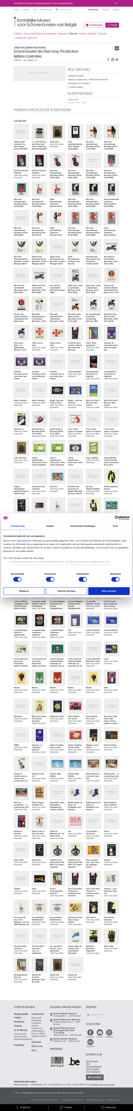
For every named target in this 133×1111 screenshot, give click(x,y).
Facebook (90, 1037)
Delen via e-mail (117, 59)
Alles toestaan (109, 591)
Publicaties (36, 1020)
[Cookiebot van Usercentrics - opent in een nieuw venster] (117, 518)
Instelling (92, 33)
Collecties (73, 33)
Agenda (62, 33)
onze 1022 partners (21, 540)
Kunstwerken (117, 48)
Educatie (102, 33)
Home (16, 9)
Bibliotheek (37, 1018)
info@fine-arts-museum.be (102, 1084)
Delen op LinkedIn (112, 59)
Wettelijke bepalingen (95, 1100)
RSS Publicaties (93, 1072)
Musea (82, 33)
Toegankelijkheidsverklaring (73, 1100)
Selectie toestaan (67, 591)
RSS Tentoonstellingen (94, 1065)
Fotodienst (36, 1023)
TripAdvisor (90, 1046)
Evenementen (46, 9)
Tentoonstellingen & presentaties (40, 33)
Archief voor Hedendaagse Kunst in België (38, 1031)
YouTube (99, 1037)
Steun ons (37, 1046)
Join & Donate (96, 25)
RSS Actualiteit (92, 1069)
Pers (35, 9)
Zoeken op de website (57, 9)
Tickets (114, 25)
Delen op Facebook (108, 59)
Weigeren (24, 591)
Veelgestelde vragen (21, 1016)
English (116, 9)
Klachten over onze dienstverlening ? (45, 1100)
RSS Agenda (92, 1061)
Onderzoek (21, 38)
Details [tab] (50, 526)
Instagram (109, 1037)
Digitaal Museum (39, 1036)
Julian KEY (77, 101)
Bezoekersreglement (23, 1039)
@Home (32, 38)
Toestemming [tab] (17, 526)
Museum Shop (20, 1036)
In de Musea (20, 1030)
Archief (35, 1026)
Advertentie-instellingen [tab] (82, 526)
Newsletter (96, 1077)
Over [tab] (115, 526)
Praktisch (18, 33)
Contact (26, 9)
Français (105, 9)
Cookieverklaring (112, 1100)
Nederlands (93, 9)
